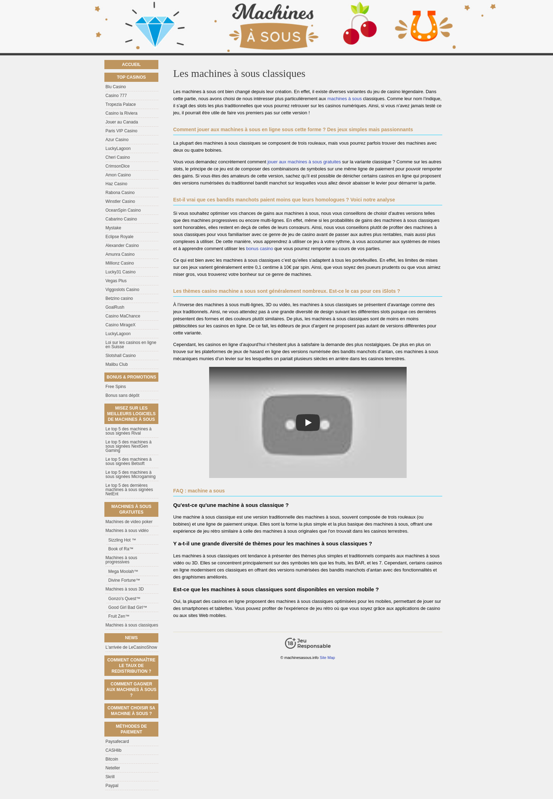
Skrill (110, 776)
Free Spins (115, 386)
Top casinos (131, 77)
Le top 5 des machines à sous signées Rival (128, 431)
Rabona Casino (120, 192)
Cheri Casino (117, 157)
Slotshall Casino (120, 355)
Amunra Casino (120, 254)
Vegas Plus (116, 280)
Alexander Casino (122, 245)
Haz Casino (116, 183)
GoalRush (114, 307)
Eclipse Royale (119, 236)
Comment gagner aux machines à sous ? (131, 690)
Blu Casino (115, 86)
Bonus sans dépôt (122, 395)
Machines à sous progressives (121, 559)
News (131, 637)
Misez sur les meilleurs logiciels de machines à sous (131, 414)
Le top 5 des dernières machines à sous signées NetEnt (129, 489)
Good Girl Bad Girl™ (127, 607)
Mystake (113, 227)
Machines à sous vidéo (126, 530)
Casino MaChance (122, 316)
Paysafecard (117, 741)
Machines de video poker (128, 521)
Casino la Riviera (121, 113)
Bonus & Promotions (131, 377)
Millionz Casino (119, 263)
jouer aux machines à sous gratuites (304, 161)
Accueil (131, 64)
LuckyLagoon (117, 148)
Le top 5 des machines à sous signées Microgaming (130, 474)
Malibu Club (116, 364)
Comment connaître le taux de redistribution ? (131, 666)
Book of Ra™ (120, 548)
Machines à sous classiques (131, 625)
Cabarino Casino (121, 219)
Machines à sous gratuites (131, 509)
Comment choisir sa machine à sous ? (131, 711)
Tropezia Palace (120, 104)
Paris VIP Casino (121, 130)
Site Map (327, 657)
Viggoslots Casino (122, 289)
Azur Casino (116, 139)
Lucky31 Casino (120, 272)
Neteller (112, 767)
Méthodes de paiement (131, 729)
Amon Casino (118, 174)
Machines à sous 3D (124, 589)
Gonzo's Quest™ (124, 598)
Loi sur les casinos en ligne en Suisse (130, 344)
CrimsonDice (117, 166)
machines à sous (344, 98)
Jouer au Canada (121, 122)
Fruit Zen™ (118, 616)
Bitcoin (111, 759)
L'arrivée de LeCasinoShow (131, 647)
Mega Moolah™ (123, 571)
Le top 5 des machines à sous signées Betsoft (128, 461)
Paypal (112, 785)
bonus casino (259, 248)
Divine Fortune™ (124, 580)
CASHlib (113, 750)
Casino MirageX (120, 324)
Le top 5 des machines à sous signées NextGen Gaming (128, 446)
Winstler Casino (120, 201)
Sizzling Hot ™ (122, 540)
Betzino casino (119, 298)
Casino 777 (116, 95)
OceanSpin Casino (123, 210)
